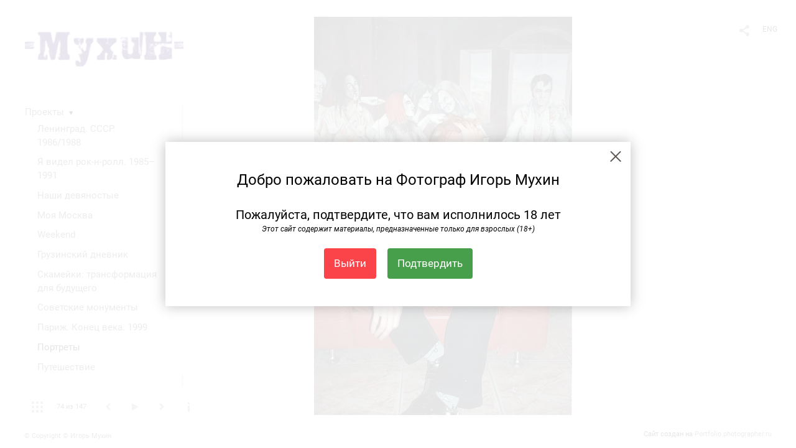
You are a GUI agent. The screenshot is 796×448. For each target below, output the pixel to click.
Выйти (350, 263)
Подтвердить (430, 263)
